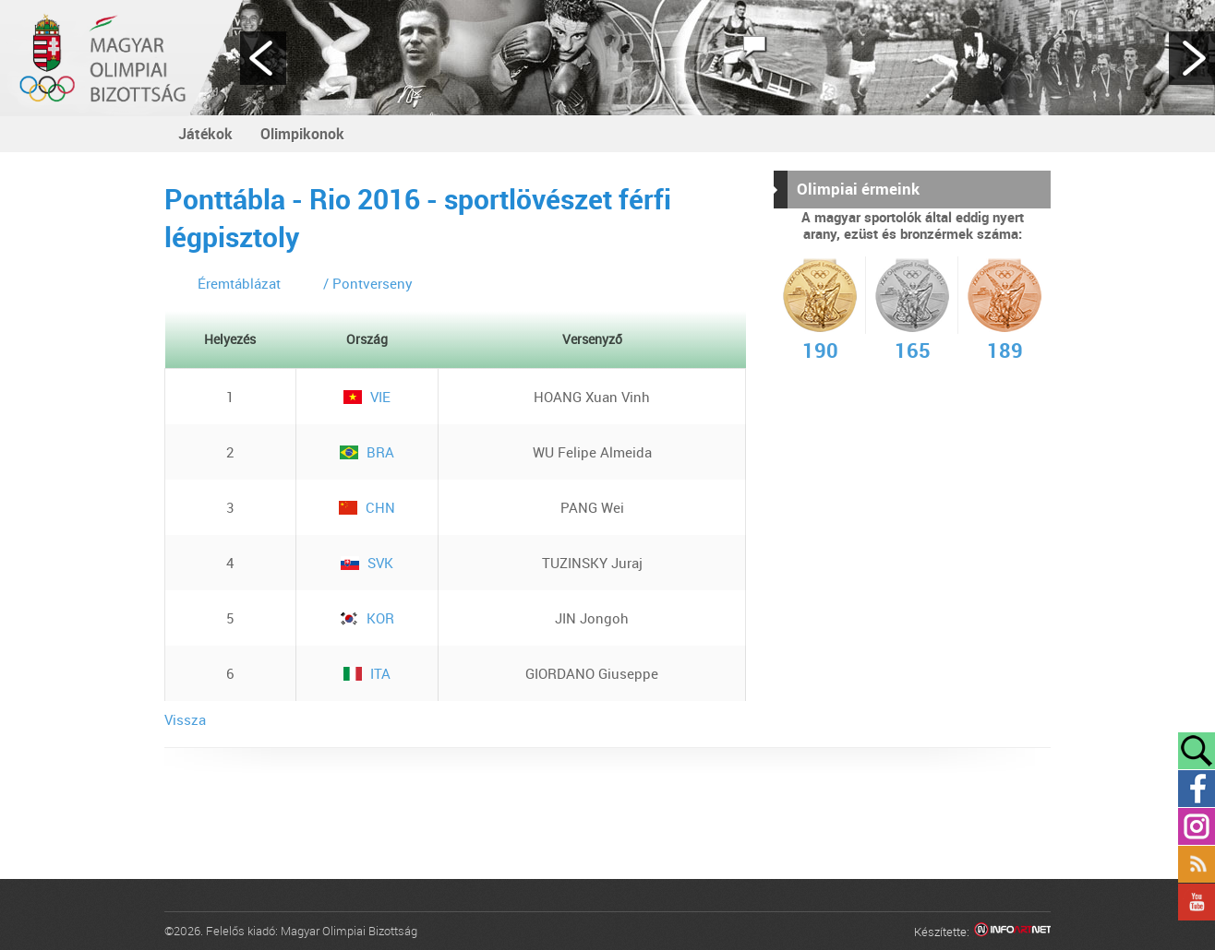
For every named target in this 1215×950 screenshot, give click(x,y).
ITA (367, 673)
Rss (1196, 864)
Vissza (185, 719)
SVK (367, 562)
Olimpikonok (302, 134)
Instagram (1196, 826)
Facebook (1196, 788)
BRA (367, 452)
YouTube (1196, 902)
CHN (367, 507)
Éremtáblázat (239, 283)
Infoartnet (1012, 932)
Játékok (205, 134)
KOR (367, 618)
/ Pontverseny (368, 283)
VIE (367, 396)
